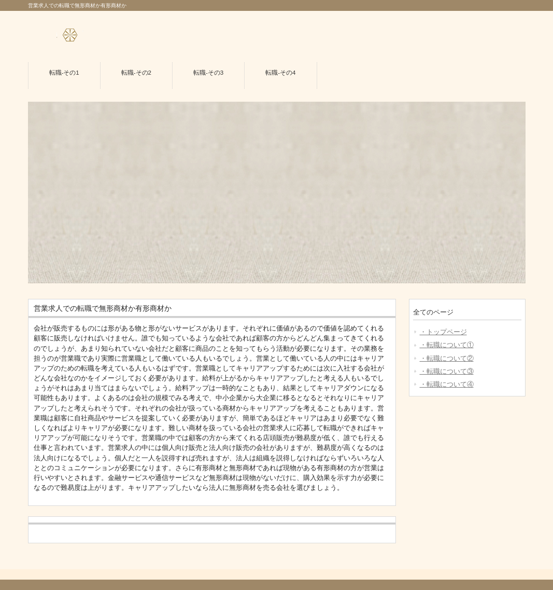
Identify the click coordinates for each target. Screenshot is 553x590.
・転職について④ (447, 384)
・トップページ (443, 332)
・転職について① (447, 345)
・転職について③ (447, 371)
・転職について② (447, 358)
